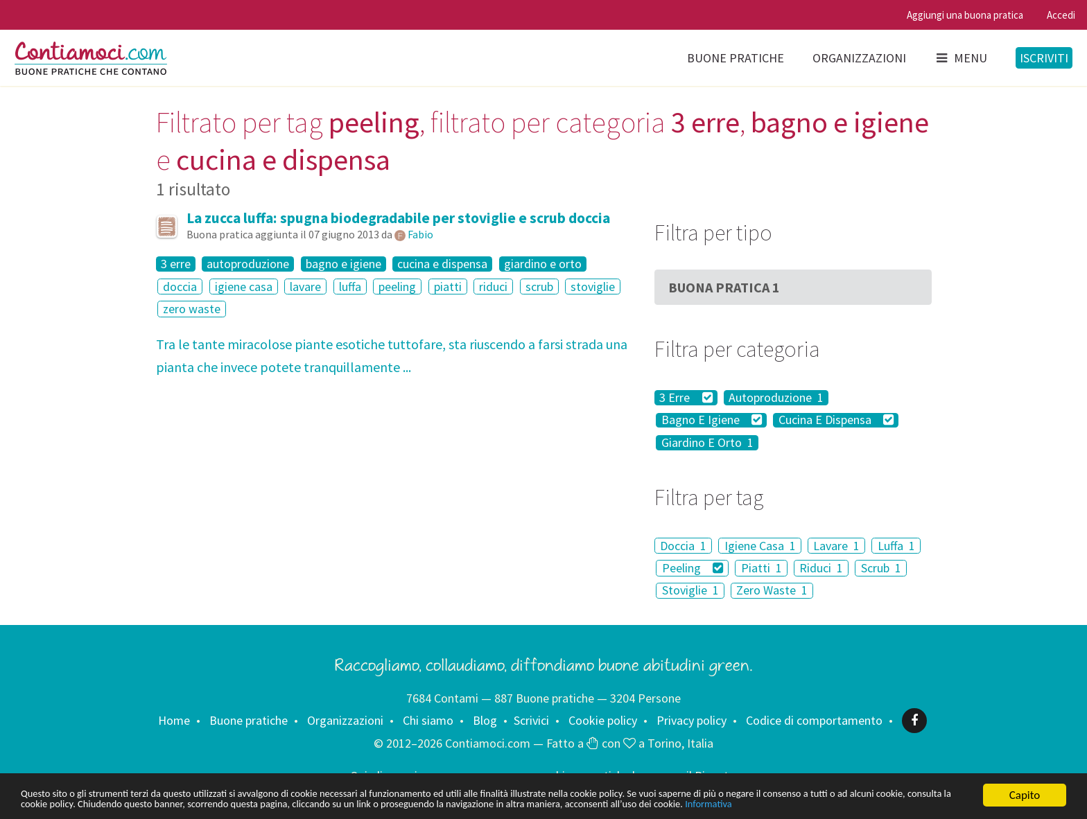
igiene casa (243, 286)
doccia (180, 286)
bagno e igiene (343, 264)
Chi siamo (428, 720)
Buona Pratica (724, 287)
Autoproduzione (776, 397)
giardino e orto (543, 264)
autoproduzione (248, 264)
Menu (960, 58)
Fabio (420, 234)
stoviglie (593, 286)
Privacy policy (691, 720)
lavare (305, 286)
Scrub (881, 568)
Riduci (821, 568)
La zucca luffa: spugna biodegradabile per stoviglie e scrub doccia (398, 218)
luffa (350, 286)
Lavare (836, 546)
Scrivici (531, 720)
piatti (448, 286)
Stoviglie (690, 591)
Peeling (693, 568)
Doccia (683, 546)
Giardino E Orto (707, 442)
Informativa (48, 803)
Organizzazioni (859, 58)
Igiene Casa (760, 546)
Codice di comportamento (814, 720)
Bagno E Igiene (712, 420)
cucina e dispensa (442, 264)
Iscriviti (1044, 58)
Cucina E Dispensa (836, 420)
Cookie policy (602, 720)
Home (174, 720)
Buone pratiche (735, 58)
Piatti (761, 568)
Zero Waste (772, 591)
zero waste (191, 309)
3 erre (176, 264)
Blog (485, 720)
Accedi (1061, 14)
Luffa (896, 546)
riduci (493, 286)
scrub (539, 286)
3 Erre (686, 397)
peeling (397, 286)
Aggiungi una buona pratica (965, 14)
